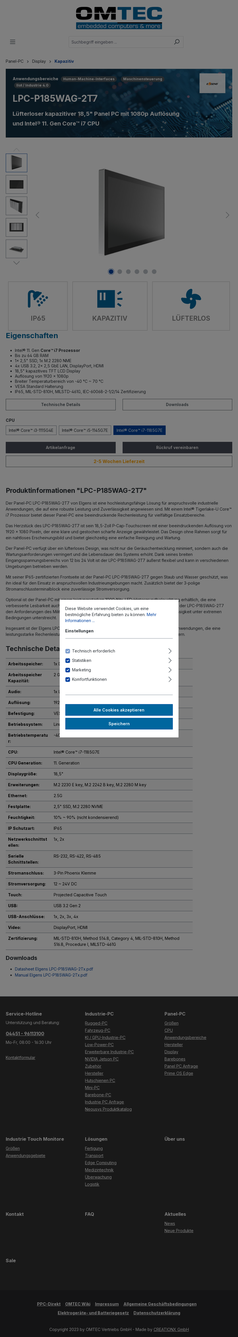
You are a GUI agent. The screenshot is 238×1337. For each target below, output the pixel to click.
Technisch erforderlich (93, 650)
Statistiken (81, 660)
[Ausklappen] (170, 650)
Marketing (81, 669)
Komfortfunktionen (89, 679)
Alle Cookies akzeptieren (119, 709)
